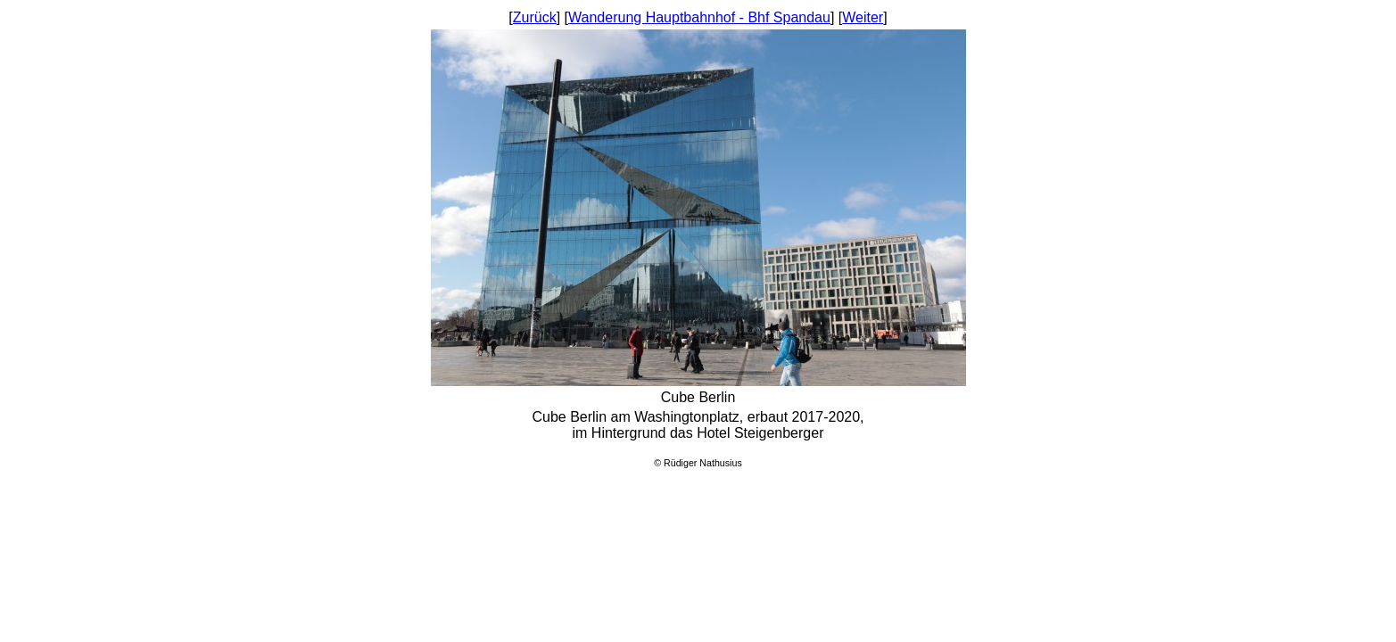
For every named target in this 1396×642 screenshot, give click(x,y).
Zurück (535, 17)
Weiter (862, 17)
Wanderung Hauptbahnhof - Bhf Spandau (699, 17)
